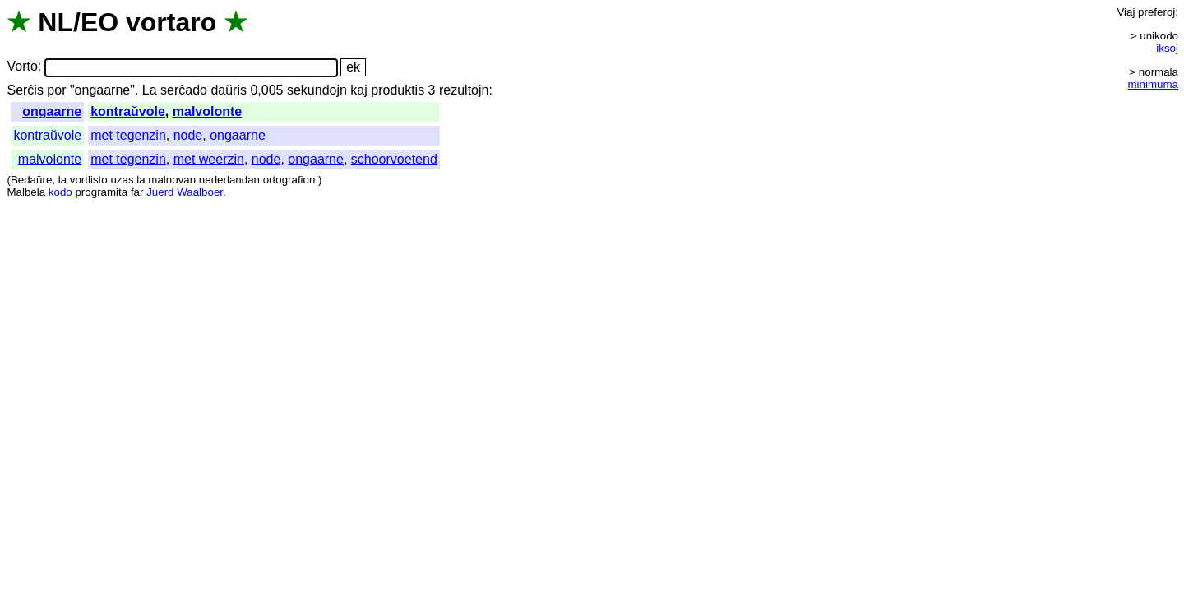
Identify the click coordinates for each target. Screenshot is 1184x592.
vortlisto (89, 179)
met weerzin (208, 159)
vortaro (171, 22)
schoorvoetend (394, 159)
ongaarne (51, 111)
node (188, 135)
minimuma (1153, 84)
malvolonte (207, 111)
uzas (121, 179)
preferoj (1156, 12)
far (137, 192)
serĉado (183, 90)
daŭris (228, 90)
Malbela (26, 192)
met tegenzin (128, 135)
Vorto (22, 67)
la (62, 179)
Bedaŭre (31, 179)
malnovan (172, 179)
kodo (60, 192)
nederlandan (229, 179)
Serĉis (25, 90)
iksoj (1167, 48)
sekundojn (317, 90)
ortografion (289, 179)
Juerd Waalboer (184, 192)
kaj (358, 90)
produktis (397, 90)
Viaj (1126, 12)
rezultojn (463, 90)
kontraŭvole (127, 111)
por (56, 90)
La (149, 90)
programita (101, 192)
